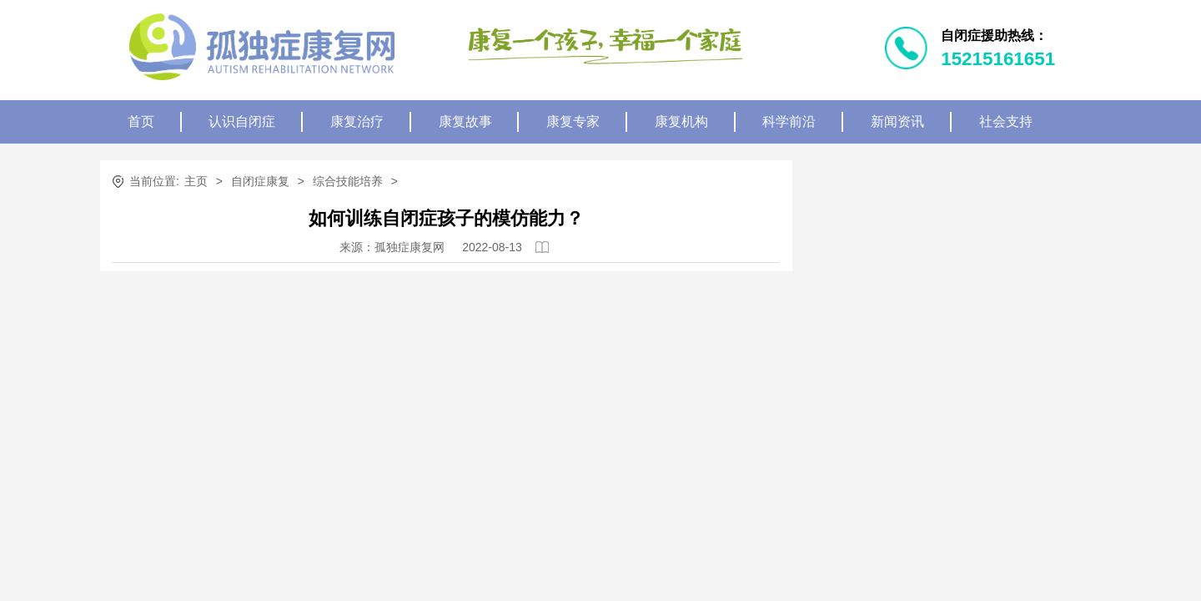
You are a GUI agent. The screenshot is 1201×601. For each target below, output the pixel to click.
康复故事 (465, 121)
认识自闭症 (242, 121)
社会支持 (1006, 121)
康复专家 (573, 121)
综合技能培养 (348, 181)
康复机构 (681, 121)
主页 (196, 181)
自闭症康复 (260, 181)
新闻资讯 (897, 121)
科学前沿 (789, 121)
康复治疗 (357, 121)
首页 (141, 121)
